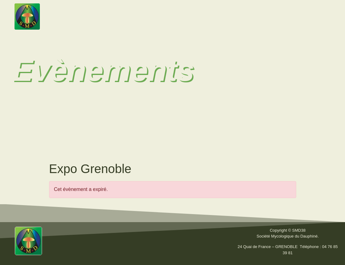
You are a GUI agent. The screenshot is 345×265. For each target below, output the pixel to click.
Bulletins (175, 17)
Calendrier (315, 17)
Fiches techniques (223, 17)
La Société (104, 17)
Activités (141, 17)
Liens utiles (274, 17)
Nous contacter (194, 32)
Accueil (68, 17)
